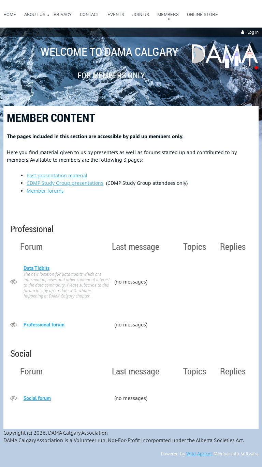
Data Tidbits (36, 268)
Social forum (37, 398)
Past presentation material (57, 175)
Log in (253, 32)
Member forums (45, 191)
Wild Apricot (199, 454)
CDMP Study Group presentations (65, 183)
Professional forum (44, 324)
